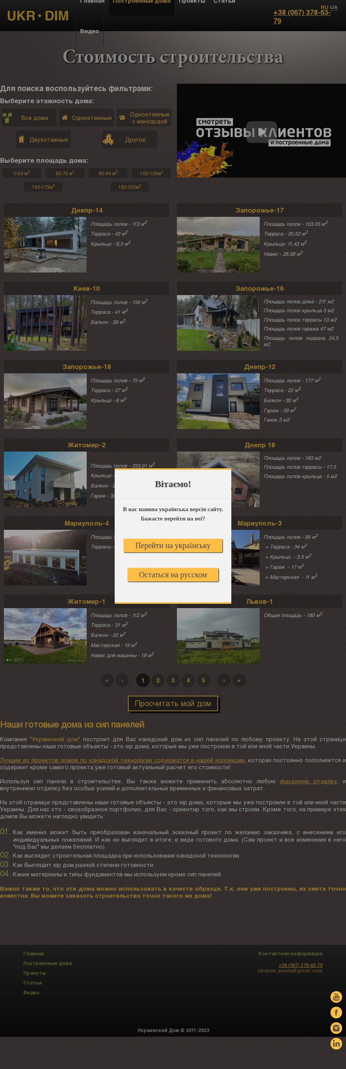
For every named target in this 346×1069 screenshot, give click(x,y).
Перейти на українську (173, 545)
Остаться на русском (173, 574)
